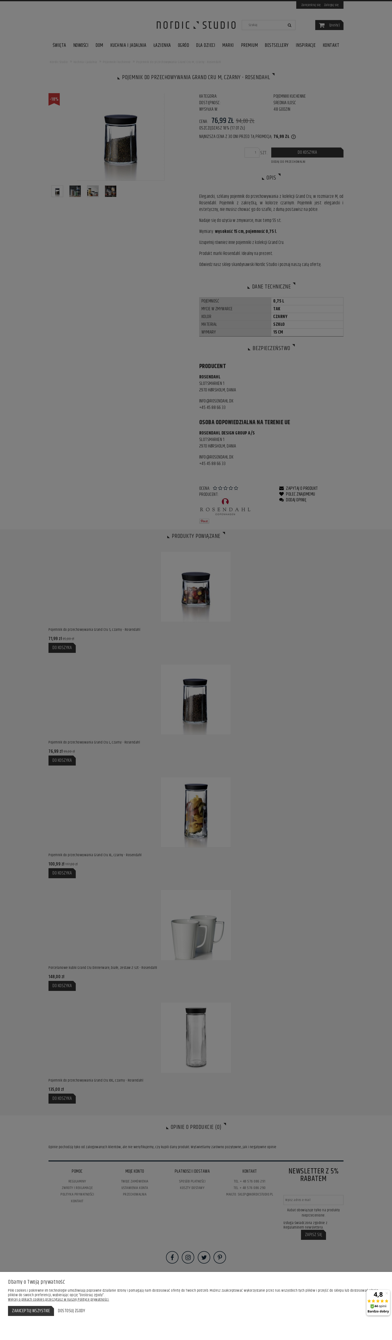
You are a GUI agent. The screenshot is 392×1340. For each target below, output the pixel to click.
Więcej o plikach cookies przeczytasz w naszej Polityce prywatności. (58, 1299)
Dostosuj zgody (71, 1310)
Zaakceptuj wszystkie (31, 1310)
